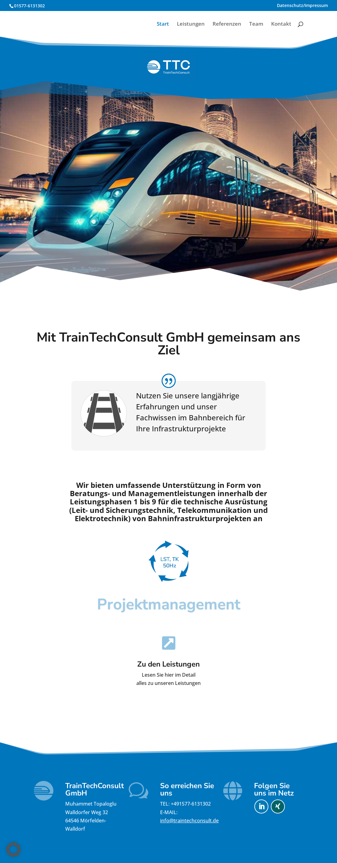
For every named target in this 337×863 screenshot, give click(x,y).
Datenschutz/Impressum (302, 5)
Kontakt (281, 24)
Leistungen (191, 24)
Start (163, 24)
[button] (13, 849)
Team (256, 24)
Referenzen (227, 24)
